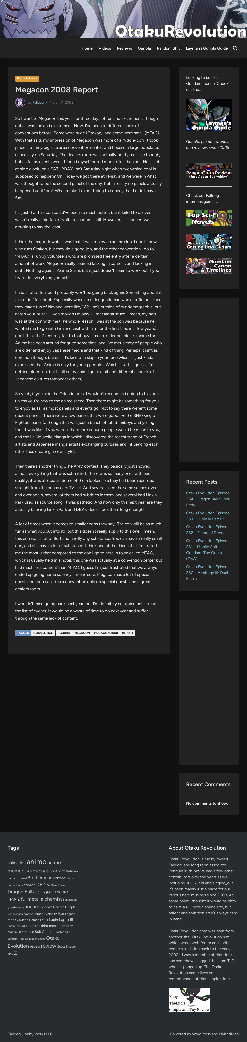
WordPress (201, 1034)
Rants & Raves (27, 78)
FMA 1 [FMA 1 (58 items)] (67, 892)
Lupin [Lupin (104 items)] (53, 919)
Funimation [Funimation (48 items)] (70, 899)
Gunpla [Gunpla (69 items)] (70, 907)
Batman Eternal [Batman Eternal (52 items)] (17, 878)
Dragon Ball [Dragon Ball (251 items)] (20, 892)
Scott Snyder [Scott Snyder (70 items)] (66, 946)
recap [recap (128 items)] (35, 946)
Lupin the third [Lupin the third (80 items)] (37, 926)
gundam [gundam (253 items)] (30, 906)
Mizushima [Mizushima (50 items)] (66, 926)
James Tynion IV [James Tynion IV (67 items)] (45, 914)
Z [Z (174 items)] (15, 953)
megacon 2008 (106, 633)
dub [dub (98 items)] (36, 892)
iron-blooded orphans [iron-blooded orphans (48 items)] (20, 914)
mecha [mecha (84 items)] (54, 926)
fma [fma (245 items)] (57, 892)
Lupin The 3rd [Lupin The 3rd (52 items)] (16, 926)
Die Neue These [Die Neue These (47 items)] (55, 885)
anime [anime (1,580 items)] (36, 861)
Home (87, 48)
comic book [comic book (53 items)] (15, 885)
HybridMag (229, 1034)
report (127, 633)
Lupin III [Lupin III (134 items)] (66, 919)
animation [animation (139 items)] (17, 862)
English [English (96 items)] (46, 892)
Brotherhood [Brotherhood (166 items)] (40, 877)
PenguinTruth (180, 871)
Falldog (38, 102)
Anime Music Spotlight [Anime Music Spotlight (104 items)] (46, 871)
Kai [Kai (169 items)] (61, 913)
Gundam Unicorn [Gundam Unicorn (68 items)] (52, 907)
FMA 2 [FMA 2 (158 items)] (14, 899)
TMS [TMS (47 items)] (10, 953)
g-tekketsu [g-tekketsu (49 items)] (14, 907)
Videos (105, 48)
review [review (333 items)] (48, 946)
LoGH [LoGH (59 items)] (44, 920)
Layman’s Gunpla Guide (207, 48)
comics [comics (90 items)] (29, 885)
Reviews (124, 48)
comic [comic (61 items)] (71, 878)
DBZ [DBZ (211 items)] (40, 884)
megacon (82, 633)
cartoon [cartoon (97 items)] (59, 878)
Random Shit (168, 48)
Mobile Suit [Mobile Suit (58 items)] (15, 932)
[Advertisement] (209, 380)
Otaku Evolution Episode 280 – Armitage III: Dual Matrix (208, 572)
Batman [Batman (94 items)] (72, 871)
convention (43, 633)
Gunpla (144, 48)
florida (64, 633)
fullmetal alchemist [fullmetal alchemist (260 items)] (41, 899)
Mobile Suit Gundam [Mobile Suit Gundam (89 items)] (39, 932)
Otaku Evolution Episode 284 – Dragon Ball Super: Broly (208, 499)
